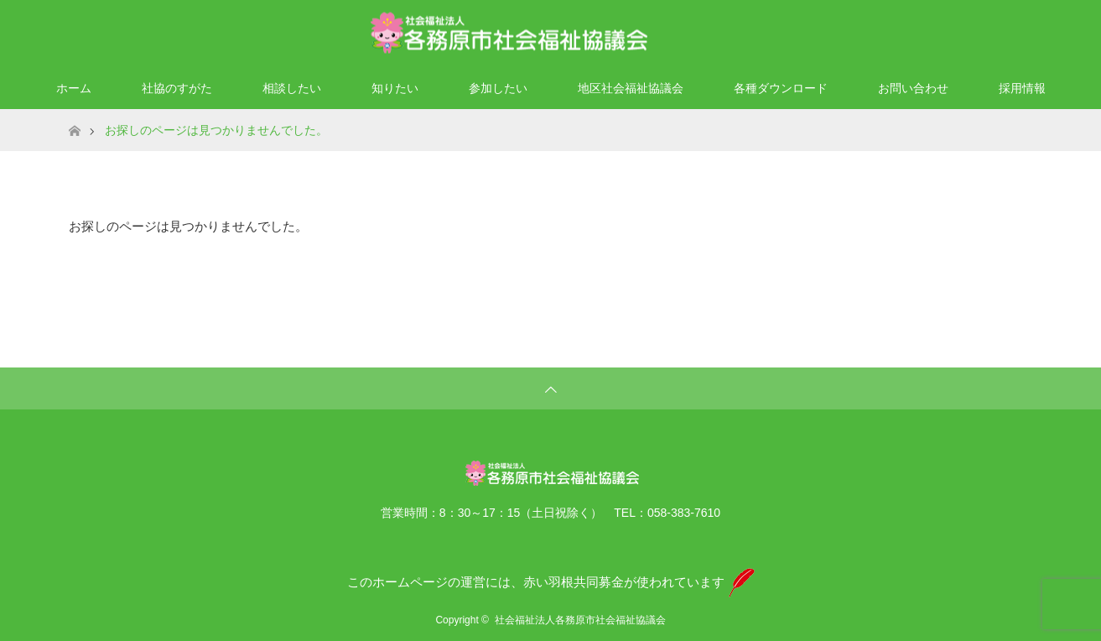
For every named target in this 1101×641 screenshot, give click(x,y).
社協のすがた (177, 88)
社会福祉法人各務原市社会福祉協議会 (580, 620)
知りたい (394, 88)
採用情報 (1022, 88)
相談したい (291, 88)
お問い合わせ (913, 88)
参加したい (498, 88)
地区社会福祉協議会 (630, 88)
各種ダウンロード (781, 88)
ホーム (73, 88)
